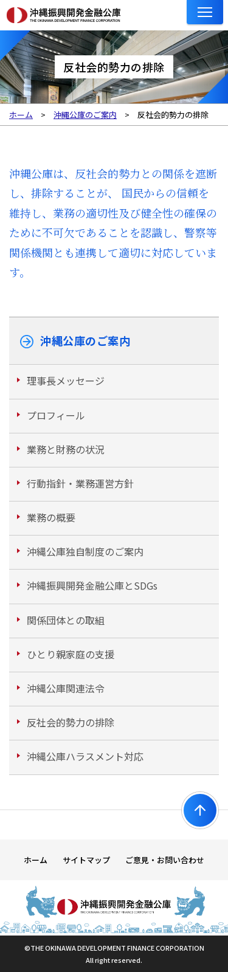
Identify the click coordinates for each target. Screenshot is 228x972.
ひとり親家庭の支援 (70, 654)
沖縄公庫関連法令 (66, 688)
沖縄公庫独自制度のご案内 (85, 551)
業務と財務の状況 (66, 449)
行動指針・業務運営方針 (80, 483)
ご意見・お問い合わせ (164, 860)
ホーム (35, 860)
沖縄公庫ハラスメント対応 (85, 756)
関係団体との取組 (66, 620)
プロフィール (56, 415)
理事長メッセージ (66, 380)
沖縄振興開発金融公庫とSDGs (92, 585)
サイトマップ (86, 860)
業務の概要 (51, 517)
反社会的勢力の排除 (70, 722)
